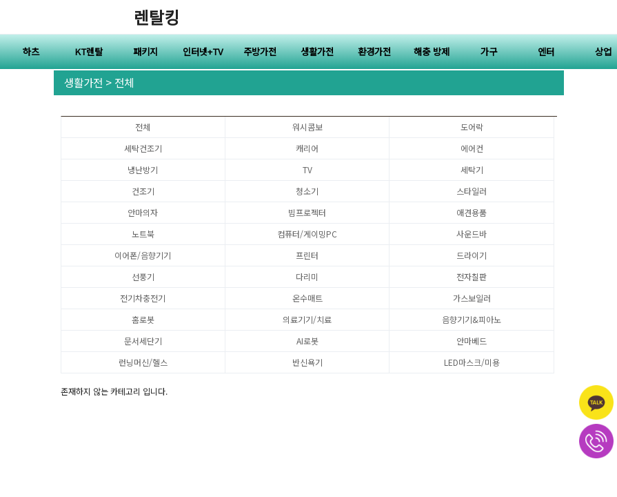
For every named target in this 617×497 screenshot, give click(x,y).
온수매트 (307, 298)
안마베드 (471, 341)
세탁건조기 (143, 148)
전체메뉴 (600, 17)
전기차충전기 (142, 298)
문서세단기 (143, 341)
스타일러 (471, 191)
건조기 (143, 191)
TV (307, 169)
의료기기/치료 (307, 319)
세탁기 (472, 169)
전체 (142, 127)
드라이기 (471, 255)
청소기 (307, 191)
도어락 (472, 127)
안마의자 (143, 212)
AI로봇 (307, 341)
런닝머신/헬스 (143, 362)
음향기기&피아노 (471, 319)
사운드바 (471, 234)
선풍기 (143, 276)
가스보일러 (472, 298)
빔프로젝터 (307, 212)
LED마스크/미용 (472, 362)
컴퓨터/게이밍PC (307, 234)
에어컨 (472, 148)
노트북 (143, 234)
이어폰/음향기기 (142, 255)
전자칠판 (471, 276)
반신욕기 (307, 362)
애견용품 (471, 212)
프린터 (307, 255)
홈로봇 (143, 319)
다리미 (307, 276)
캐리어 (307, 148)
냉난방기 (143, 169)
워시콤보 (307, 127)
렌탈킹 (156, 17)
